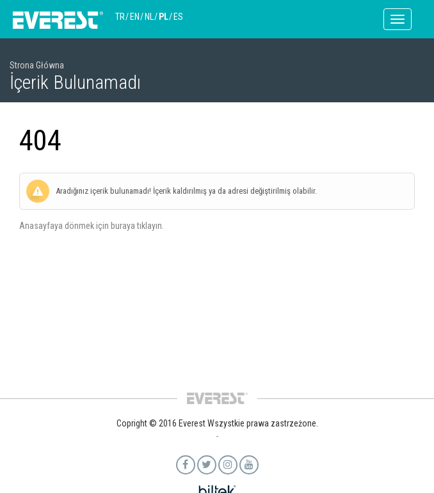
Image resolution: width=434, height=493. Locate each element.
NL (149, 17)
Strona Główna (37, 65)
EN (135, 17)
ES (178, 17)
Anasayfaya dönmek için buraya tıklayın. (91, 226)
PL (163, 17)
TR (120, 17)
